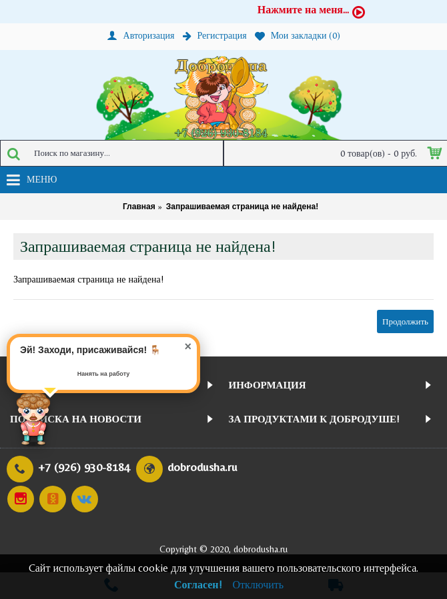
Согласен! (198, 584)
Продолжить (405, 321)
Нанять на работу (103, 373)
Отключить (258, 584)
